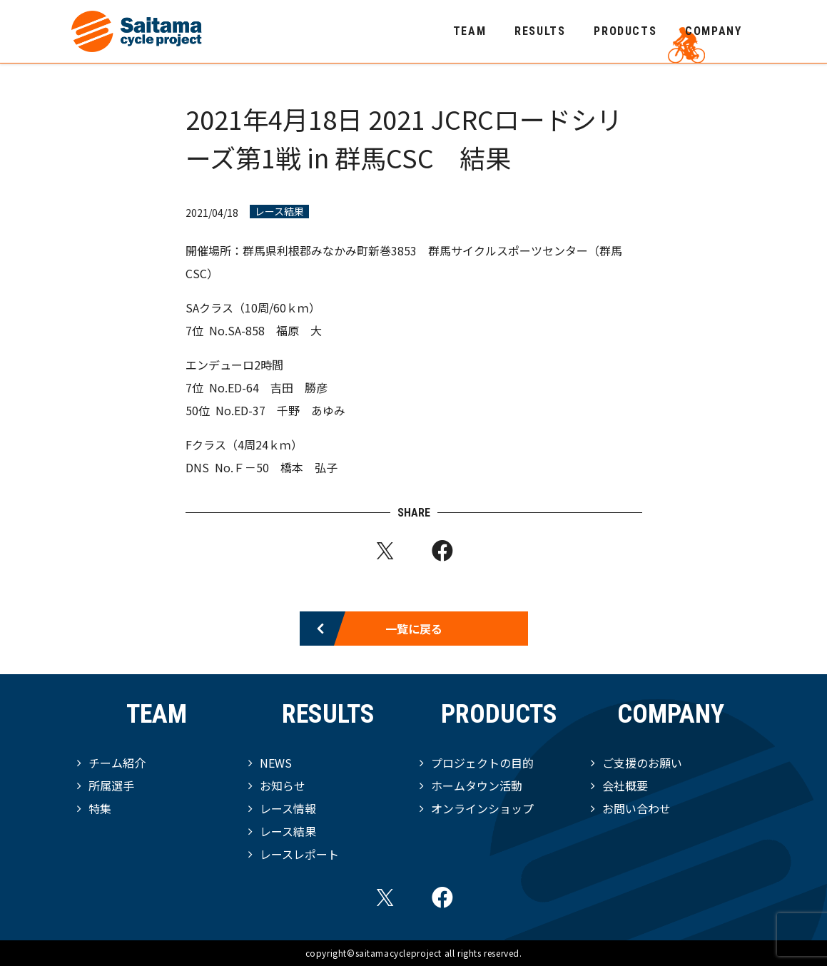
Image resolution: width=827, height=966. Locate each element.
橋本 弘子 (309, 467)
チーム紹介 (117, 762)
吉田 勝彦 (299, 387)
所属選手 (111, 785)
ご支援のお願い (642, 762)
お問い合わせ (636, 808)
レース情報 (288, 808)
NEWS (276, 762)
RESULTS (539, 31)
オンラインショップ (482, 808)
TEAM (469, 31)
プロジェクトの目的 (482, 762)
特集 (99, 808)
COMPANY (713, 31)
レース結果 (279, 211)
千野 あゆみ (311, 410)
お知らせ (282, 785)
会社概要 (625, 785)
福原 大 (299, 330)
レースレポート (299, 854)
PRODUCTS (625, 31)
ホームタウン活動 (476, 785)
